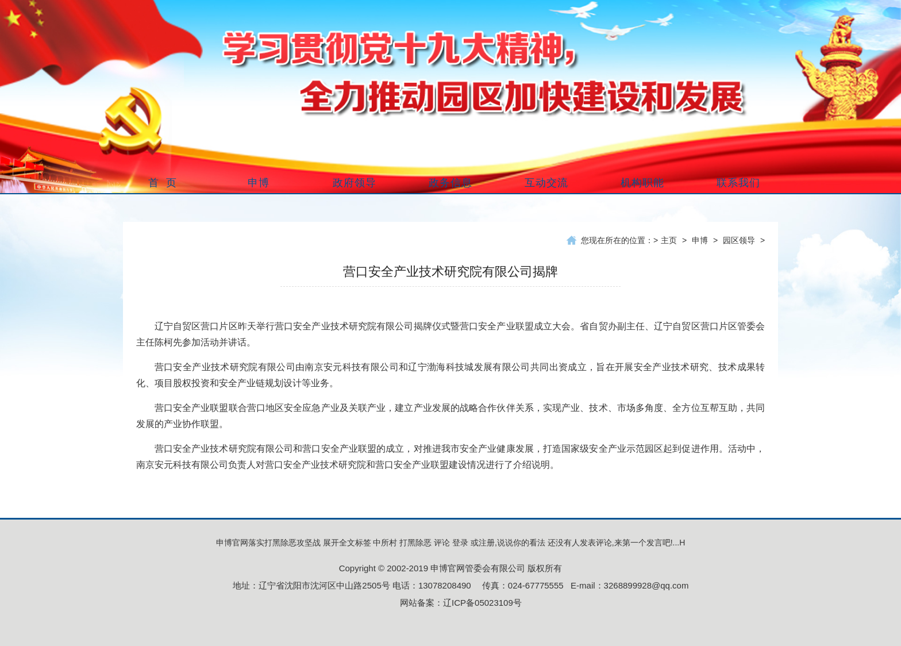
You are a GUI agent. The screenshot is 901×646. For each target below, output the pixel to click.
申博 (700, 240)
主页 (669, 240)
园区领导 (739, 240)
